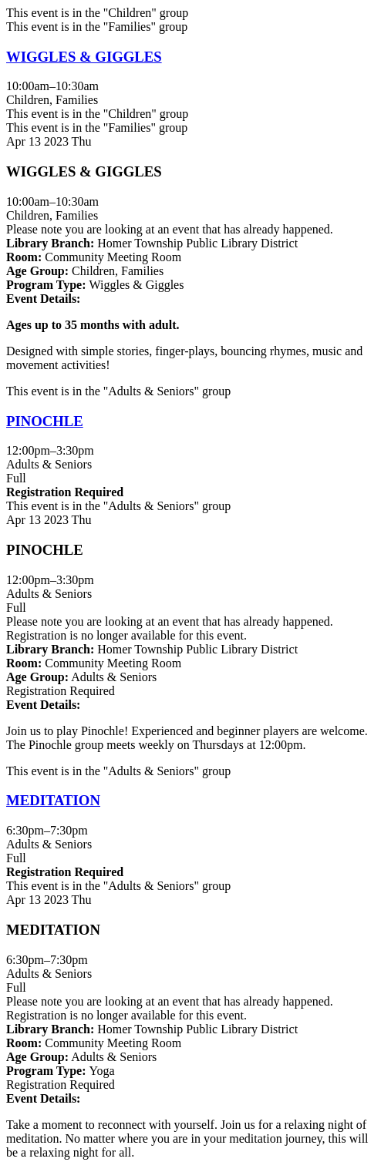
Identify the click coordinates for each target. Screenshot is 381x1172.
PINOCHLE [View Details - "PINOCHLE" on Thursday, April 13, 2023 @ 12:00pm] (44, 421)
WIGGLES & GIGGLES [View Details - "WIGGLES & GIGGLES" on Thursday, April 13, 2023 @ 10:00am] (84, 57)
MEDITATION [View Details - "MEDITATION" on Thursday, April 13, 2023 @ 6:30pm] (53, 800)
